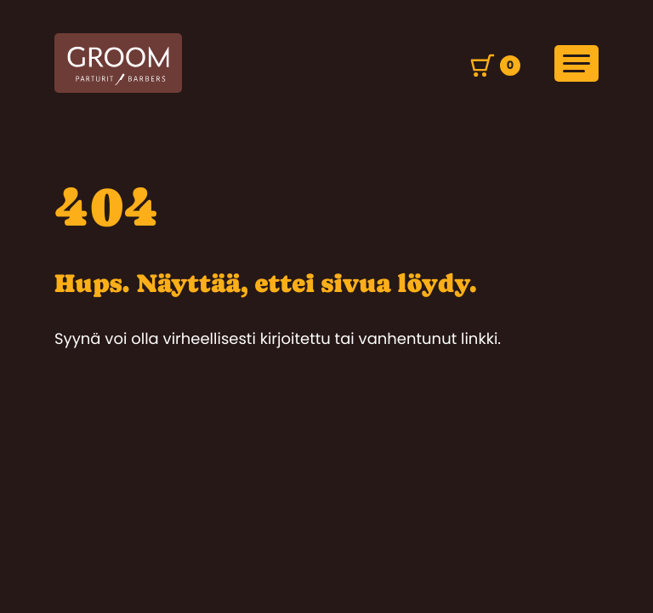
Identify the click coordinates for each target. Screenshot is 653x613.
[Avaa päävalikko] (576, 63)
